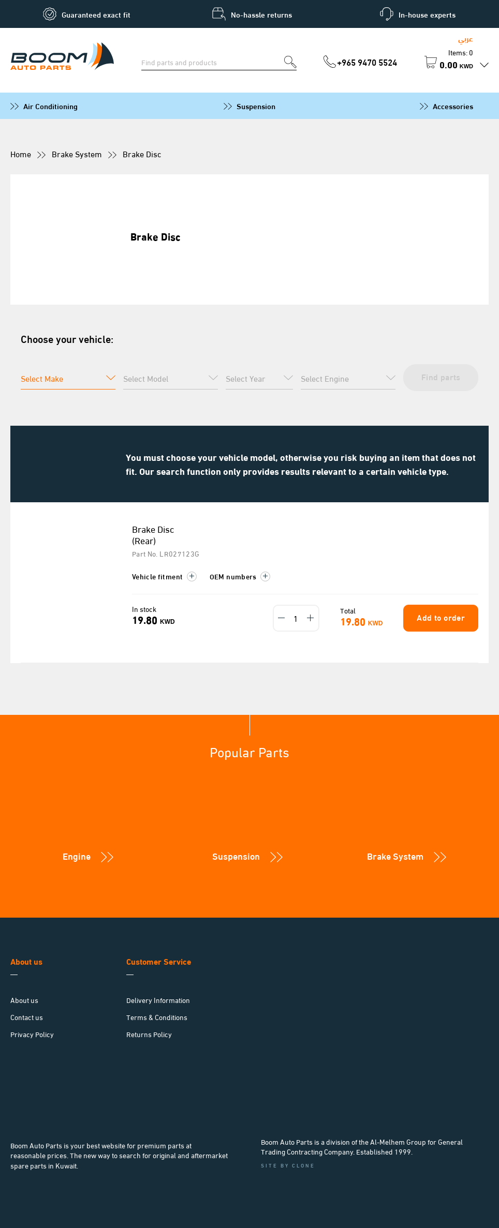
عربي (465, 37)
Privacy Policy (32, 1033)
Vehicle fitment (164, 576)
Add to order (440, 617)
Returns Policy (149, 1033)
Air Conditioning (50, 105)
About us (24, 999)
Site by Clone (288, 1165)
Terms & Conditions (156, 1016)
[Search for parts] (212, 61)
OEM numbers (240, 576)
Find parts (439, 376)
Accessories (453, 105)
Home (20, 153)
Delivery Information (158, 999)
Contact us (26, 1016)
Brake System (77, 153)
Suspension (256, 105)
